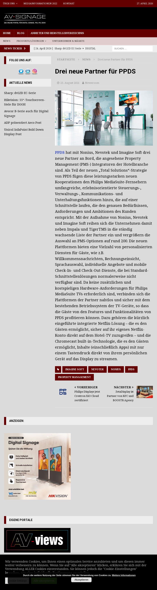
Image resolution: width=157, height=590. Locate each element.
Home (7, 33)
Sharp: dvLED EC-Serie (20, 93)
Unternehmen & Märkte (68, 41)
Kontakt (68, 3)
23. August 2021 (70, 82)
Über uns (9, 3)
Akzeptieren (81, 579)
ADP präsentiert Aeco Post (22, 122)
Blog (20, 33)
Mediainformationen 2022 (40, 3)
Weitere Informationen (124, 575)
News (6, 41)
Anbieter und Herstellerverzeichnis (57, 33)
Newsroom (92, 82)
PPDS (60, 152)
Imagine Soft (74, 369)
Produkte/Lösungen (30, 41)
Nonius (116, 369)
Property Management (74, 377)
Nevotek (97, 369)
